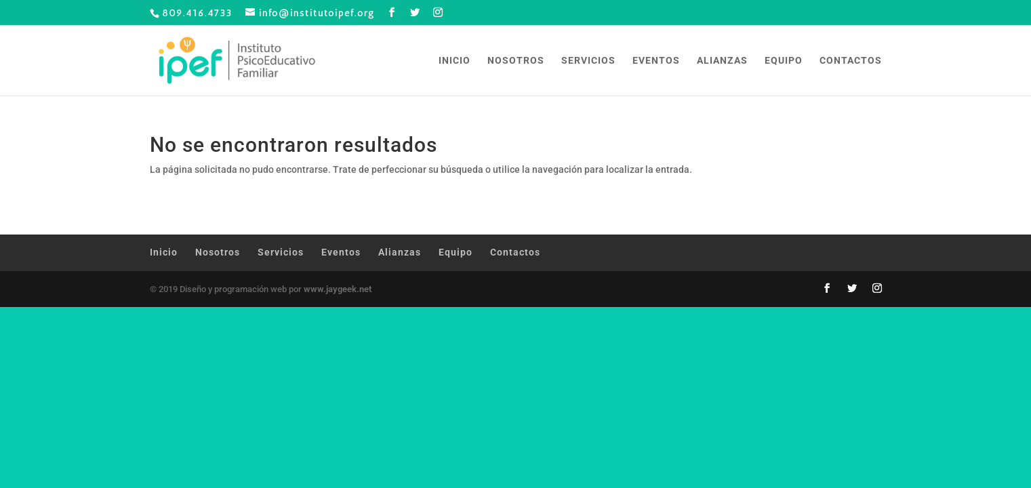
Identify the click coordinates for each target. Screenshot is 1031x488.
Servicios (588, 61)
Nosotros (515, 61)
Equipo (784, 61)
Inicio (454, 61)
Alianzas (722, 61)
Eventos (656, 61)
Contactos (851, 61)
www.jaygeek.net (337, 289)
